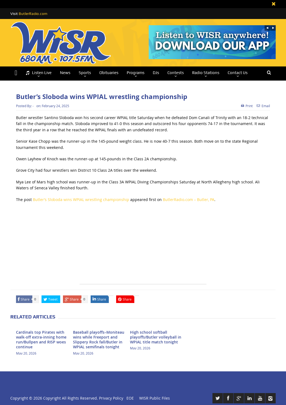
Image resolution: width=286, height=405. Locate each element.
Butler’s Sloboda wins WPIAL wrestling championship (81, 199)
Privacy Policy (111, 398)
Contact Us (237, 72)
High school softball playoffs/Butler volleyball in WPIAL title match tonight (155, 337)
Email (263, 106)
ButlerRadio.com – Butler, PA (188, 199)
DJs (156, 72)
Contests (175, 72)
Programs (135, 72)
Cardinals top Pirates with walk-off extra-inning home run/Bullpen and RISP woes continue (41, 340)
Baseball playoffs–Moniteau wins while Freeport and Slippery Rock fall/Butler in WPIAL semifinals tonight (98, 340)
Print (247, 106)
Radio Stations (205, 72)
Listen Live (39, 73)
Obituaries (108, 72)
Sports (85, 72)
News (65, 72)
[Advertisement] (143, 246)
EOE (129, 398)
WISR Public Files (154, 398)
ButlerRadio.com (33, 13)
